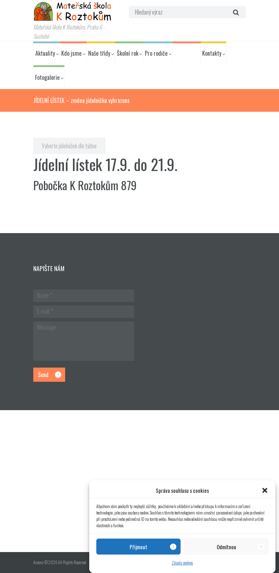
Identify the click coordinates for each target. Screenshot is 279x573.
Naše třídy (99, 53)
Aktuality (45, 53)
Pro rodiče (156, 53)
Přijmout (138, 547)
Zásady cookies (182, 563)
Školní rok (127, 53)
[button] (264, 490)
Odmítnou (226, 547)
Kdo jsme (71, 53)
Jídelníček (185, 53)
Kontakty (211, 53)
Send (43, 374)
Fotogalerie (47, 77)
